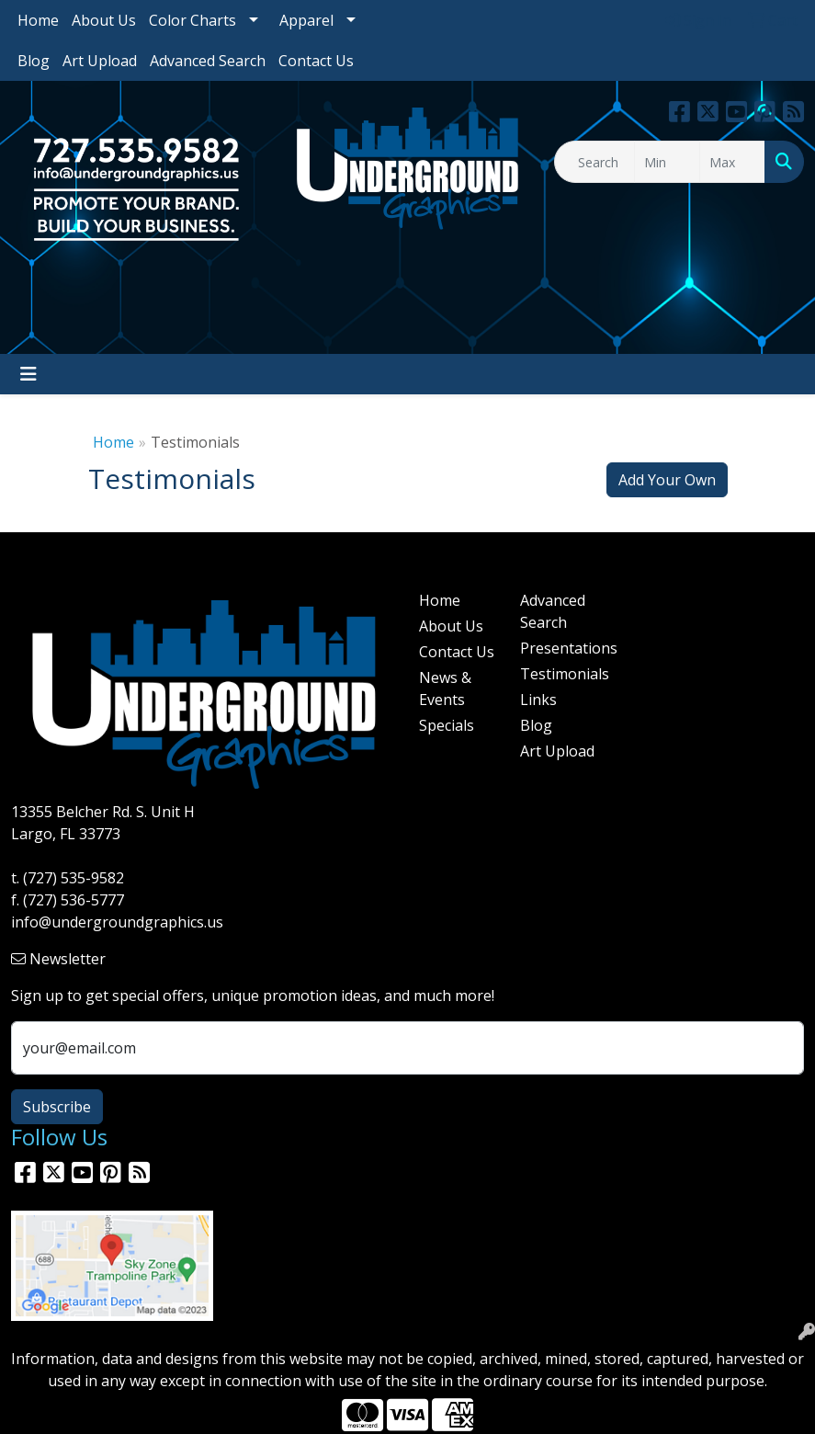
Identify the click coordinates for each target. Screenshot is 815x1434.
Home (38, 20)
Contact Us (316, 61)
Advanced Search (208, 61)
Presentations (560, 648)
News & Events (445, 688)
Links (538, 699)
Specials (446, 725)
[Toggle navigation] (28, 374)
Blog (33, 61)
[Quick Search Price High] (732, 162)
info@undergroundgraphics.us (117, 922)
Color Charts (192, 20)
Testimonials (560, 674)
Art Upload (99, 61)
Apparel (306, 20)
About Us (104, 20)
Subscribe (57, 1107)
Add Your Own (667, 480)
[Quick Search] (594, 162)
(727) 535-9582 (73, 878)
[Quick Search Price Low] (667, 162)
